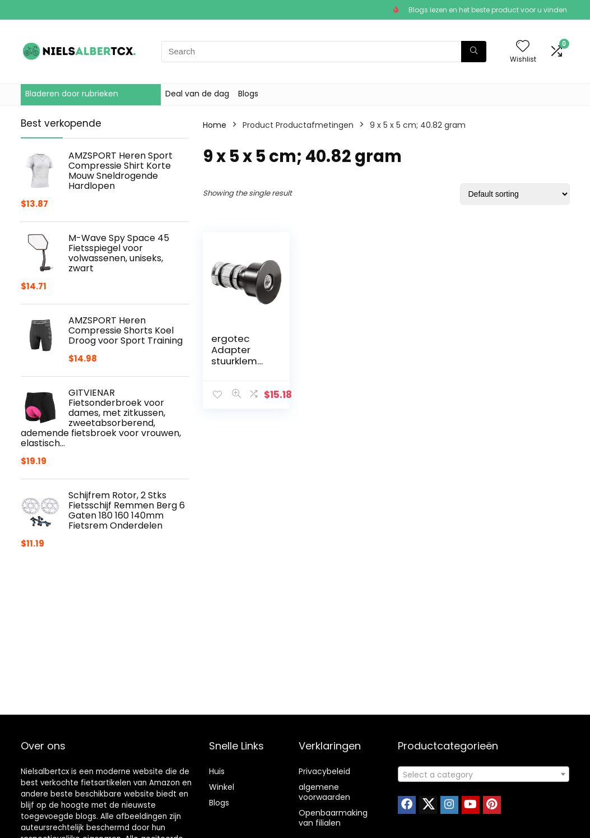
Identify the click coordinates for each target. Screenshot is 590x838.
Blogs (248, 93)
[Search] (473, 51)
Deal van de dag (197, 93)
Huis (217, 771)
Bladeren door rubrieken (71, 93)
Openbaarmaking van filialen (333, 817)
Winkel (221, 787)
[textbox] (483, 775)
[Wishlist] (522, 47)
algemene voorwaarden (324, 792)
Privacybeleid (324, 771)
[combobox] (483, 774)
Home (214, 125)
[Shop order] (515, 194)
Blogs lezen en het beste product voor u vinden (487, 10)
